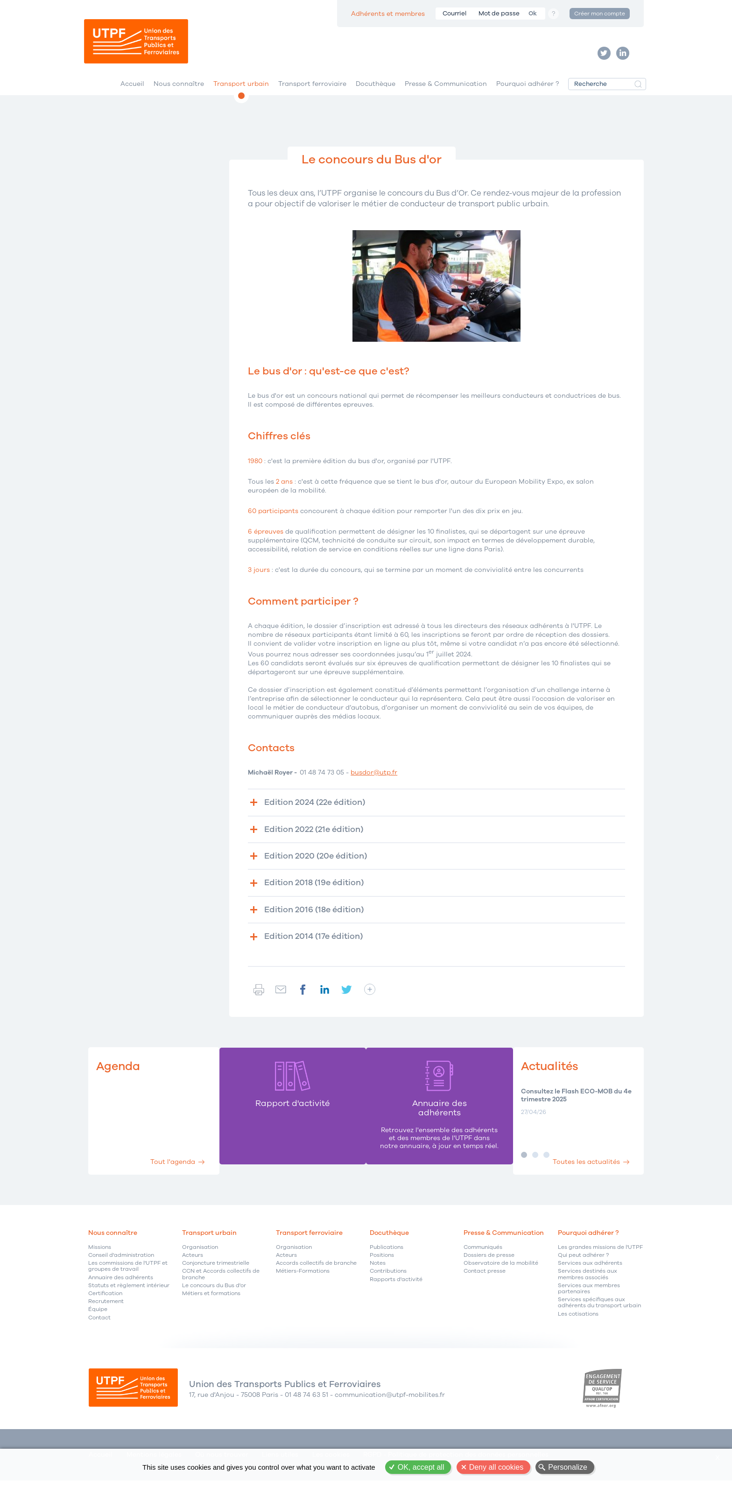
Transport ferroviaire (312, 88)
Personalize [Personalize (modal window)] (567, 1467)
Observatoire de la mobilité (501, 1269)
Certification (105, 1299)
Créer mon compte (599, 13)
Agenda (119, 1072)
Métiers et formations (211, 1299)
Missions (99, 1253)
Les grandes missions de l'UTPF (600, 1253)
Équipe (97, 1315)
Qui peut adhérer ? (583, 1261)
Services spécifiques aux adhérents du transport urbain (599, 1309)
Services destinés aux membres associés (587, 1280)
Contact (99, 1323)
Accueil (132, 88)
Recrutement (106, 1307)
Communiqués (483, 1253)
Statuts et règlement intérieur (128, 1291)
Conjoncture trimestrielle (215, 1269)
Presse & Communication (446, 88)
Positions (382, 1261)
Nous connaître (179, 88)
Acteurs (192, 1261)
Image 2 (535, 1160)
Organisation (200, 1253)
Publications (386, 1253)
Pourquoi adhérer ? (527, 88)
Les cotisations (578, 1320)
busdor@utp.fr (374, 777)
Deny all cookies (496, 1467)
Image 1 (524, 1160)
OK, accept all (421, 1467)
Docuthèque (375, 88)
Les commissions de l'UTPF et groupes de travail (128, 1272)
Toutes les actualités (584, 1166)
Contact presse (485, 1277)
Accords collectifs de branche (316, 1269)
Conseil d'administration (121, 1261)
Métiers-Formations (303, 1277)
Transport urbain (241, 88)
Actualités (551, 1072)
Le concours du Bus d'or (214, 1291)
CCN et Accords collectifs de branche (221, 1280)
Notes (378, 1269)
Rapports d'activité (396, 1285)
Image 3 (546, 1160)
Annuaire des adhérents (120, 1283)
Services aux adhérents (590, 1269)
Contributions (388, 1277)
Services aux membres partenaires (589, 1294)
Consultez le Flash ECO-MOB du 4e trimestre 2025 (576, 1101)
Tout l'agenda (171, 1166)
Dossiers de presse (489, 1261)
